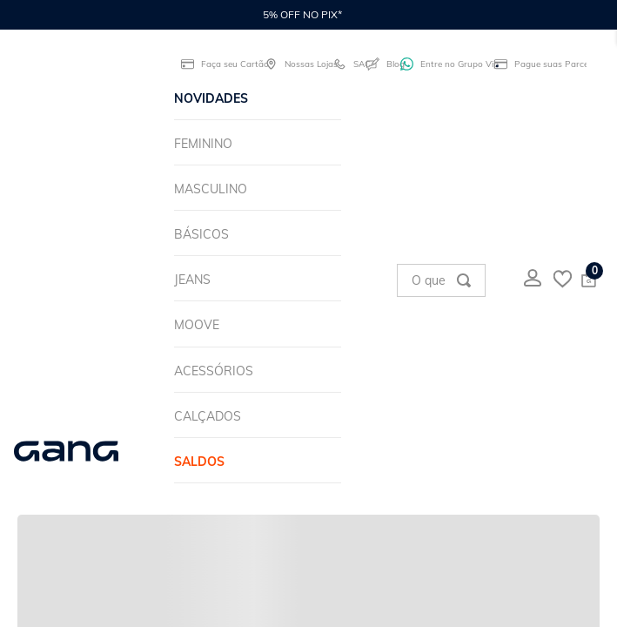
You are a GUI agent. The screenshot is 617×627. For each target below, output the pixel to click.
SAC (345, 64)
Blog (379, 64)
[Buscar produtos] (464, 280)
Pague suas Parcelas (540, 64)
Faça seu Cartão (218, 64)
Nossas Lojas (295, 64)
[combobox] (441, 280)
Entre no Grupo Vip (443, 64)
